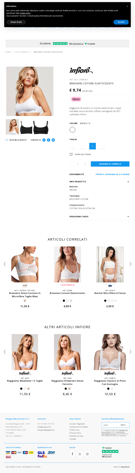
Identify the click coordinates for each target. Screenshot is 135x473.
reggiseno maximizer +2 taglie (25, 380)
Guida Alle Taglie (83, 154)
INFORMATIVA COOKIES (31, 467)
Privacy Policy (75, 433)
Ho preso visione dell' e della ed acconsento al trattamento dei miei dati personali (115, 433)
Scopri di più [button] (16, 22)
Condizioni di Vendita (78, 427)
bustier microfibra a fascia (110, 293)
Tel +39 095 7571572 (46, 424)
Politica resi (74, 430)
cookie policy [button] (25, 13)
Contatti (72, 439)
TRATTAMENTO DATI (13, 467)
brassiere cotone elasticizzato (67, 293)
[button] (127, 6)
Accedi (72, 424)
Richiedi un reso (76, 436)
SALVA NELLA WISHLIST (16, 140)
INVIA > (123, 425)
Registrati (81, 424)
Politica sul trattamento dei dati (113, 433)
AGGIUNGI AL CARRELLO (110, 164)
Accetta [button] (121, 22)
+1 (115, 301)
